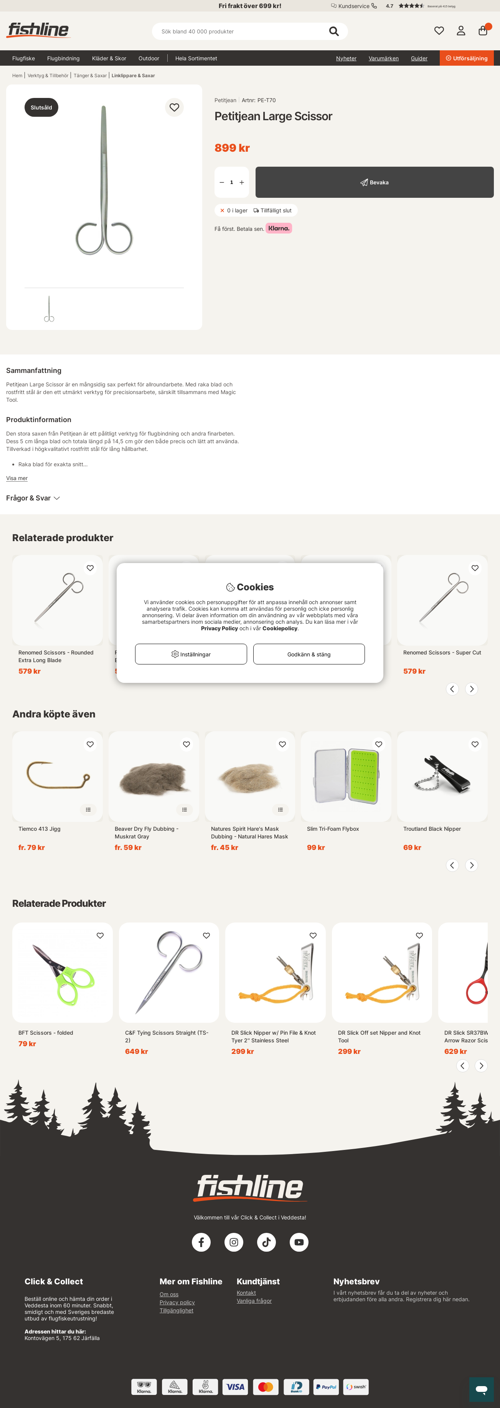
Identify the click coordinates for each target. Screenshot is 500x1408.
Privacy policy (177, 1302)
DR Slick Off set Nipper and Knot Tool (379, 1036)
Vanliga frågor (254, 1300)
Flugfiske (23, 58)
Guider (419, 58)
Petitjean (225, 100)
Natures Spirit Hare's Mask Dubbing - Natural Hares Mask (249, 832)
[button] (436, 6)
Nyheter (346, 58)
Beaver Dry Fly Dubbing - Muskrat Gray (146, 832)
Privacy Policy (219, 628)
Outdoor (149, 58)
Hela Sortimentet (196, 58)
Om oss (169, 1294)
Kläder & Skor (109, 58)
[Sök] (250, 31)
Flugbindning (63, 58)
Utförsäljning (467, 58)
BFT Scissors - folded (45, 1032)
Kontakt (246, 1292)
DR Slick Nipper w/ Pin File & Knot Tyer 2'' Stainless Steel (273, 1036)
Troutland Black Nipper (432, 828)
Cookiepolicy (279, 628)
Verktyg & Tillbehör (48, 75)
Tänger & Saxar (90, 75)
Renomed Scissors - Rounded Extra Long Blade (56, 656)
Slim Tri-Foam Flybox (333, 828)
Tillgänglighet (176, 1310)
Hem (17, 75)
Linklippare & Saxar (133, 75)
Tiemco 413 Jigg (39, 828)
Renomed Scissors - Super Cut (442, 652)
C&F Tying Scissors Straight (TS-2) (166, 1036)
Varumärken (384, 58)
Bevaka (379, 182)
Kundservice (354, 6)
